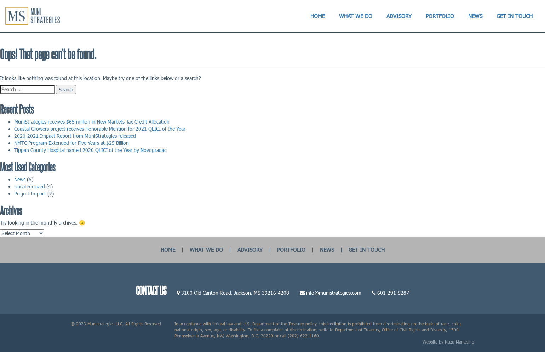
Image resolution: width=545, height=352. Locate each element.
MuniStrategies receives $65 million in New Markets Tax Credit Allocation (92, 122)
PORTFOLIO (291, 249)
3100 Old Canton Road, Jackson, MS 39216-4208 (235, 293)
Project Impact (30, 194)
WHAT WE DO (206, 249)
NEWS (327, 249)
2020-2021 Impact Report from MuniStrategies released (75, 136)
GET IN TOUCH (367, 249)
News (19, 179)
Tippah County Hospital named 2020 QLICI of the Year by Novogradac (90, 150)
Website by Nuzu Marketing (448, 341)
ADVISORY (250, 249)
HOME (168, 249)
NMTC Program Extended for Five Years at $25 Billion (71, 143)
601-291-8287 (393, 293)
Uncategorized (29, 186)
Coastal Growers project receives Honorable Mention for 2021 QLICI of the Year (99, 129)
